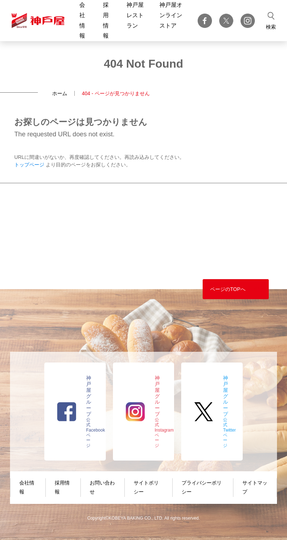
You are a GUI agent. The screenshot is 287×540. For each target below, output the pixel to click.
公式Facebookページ (95, 411)
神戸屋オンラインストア (170, 15)
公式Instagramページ (164, 411)
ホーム (59, 93)
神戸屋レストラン (135, 15)
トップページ (29, 164)
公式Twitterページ (229, 411)
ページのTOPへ (228, 289)
